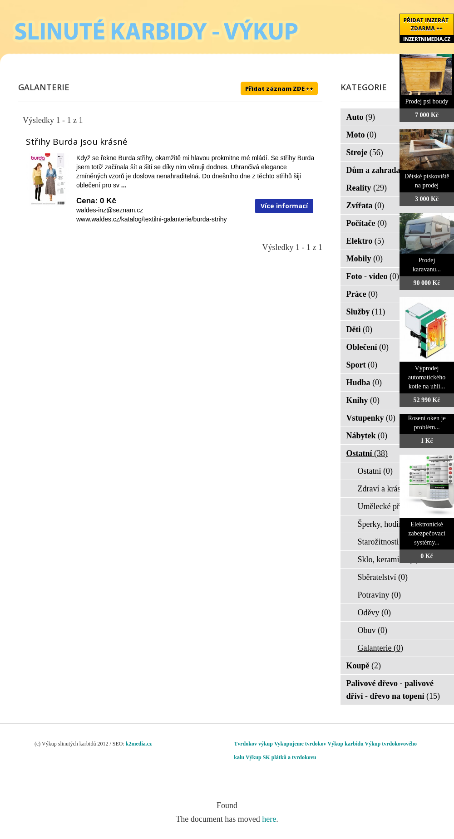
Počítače (366, 223)
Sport (362, 364)
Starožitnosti (384, 541)
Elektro (365, 240)
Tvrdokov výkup (253, 744)
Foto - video (372, 276)
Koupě (363, 665)
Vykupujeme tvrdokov (300, 744)
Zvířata (365, 205)
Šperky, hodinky (390, 524)
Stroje (364, 152)
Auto (360, 117)
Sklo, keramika (388, 559)
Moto (361, 134)
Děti (359, 329)
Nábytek (367, 435)
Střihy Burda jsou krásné (77, 141)
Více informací (284, 205)
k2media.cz (139, 744)
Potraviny (379, 594)
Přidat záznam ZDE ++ (279, 88)
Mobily (364, 258)
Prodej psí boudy (427, 101)
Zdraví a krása (387, 488)
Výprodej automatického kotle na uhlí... (426, 377)
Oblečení (367, 347)
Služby (365, 311)
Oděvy (374, 612)
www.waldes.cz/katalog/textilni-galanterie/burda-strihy (151, 219)
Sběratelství (383, 577)
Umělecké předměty (396, 506)
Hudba (364, 382)
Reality (366, 187)
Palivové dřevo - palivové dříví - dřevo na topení (393, 690)
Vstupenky (371, 417)
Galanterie (380, 648)
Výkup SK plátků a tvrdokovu (281, 757)
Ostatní (367, 453)
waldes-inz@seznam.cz (109, 210)
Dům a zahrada (379, 170)
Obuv (373, 630)
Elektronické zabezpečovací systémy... (426, 533)
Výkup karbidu (346, 744)
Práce (362, 294)
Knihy (363, 400)
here (269, 819)
